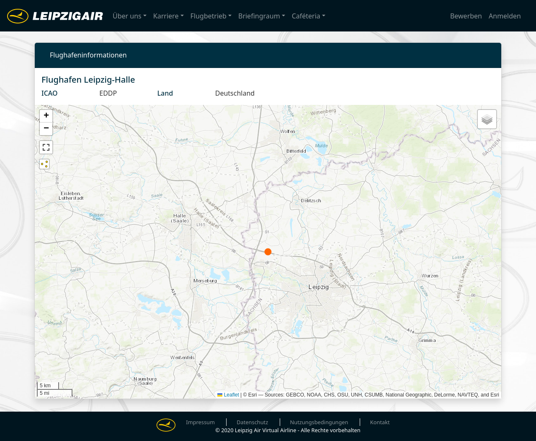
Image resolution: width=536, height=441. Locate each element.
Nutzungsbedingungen (319, 422)
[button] (46, 116)
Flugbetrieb (209, 16)
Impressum (200, 422)
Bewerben (466, 16)
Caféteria (306, 16)
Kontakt (380, 422)
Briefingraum (259, 16)
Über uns (127, 16)
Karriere (166, 16)
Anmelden (505, 16)
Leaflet (228, 395)
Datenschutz (252, 422)
